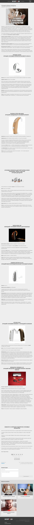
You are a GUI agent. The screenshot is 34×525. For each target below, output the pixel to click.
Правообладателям (27, 521)
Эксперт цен (16, 1)
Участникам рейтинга (8, 523)
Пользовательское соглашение (23, 520)
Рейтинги (9, 1)
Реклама (6, 522)
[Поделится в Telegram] (19, 459)
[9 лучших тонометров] (25, 489)
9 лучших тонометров (25, 496)
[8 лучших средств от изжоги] (8, 489)
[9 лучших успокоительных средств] (8, 505)
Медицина (8, 514)
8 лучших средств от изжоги (9, 496)
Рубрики (22, 1)
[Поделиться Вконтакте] (15, 459)
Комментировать (26, 476)
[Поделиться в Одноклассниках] (17, 459)
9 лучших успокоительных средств (8, 513)
